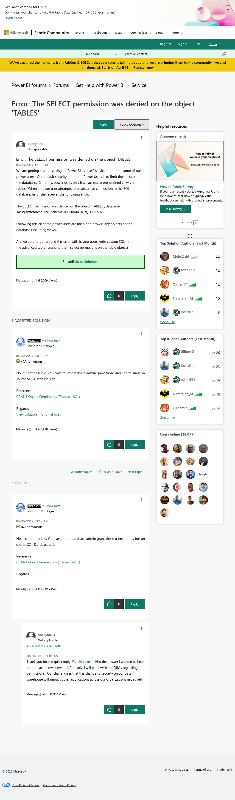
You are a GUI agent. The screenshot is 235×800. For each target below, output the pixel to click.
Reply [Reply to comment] (134, 445)
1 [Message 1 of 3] (30, 280)
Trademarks (225, 769)
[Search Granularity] (101, 54)
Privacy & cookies (176, 769)
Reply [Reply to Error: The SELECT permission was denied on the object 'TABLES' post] (134, 296)
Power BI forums (28, 85)
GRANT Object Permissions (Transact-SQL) (48, 396)
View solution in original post (38, 414)
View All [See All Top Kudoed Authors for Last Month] (167, 417)
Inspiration (100, 32)
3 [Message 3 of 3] (40, 694)
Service (138, 85)
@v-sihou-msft (82, 661)
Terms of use (202, 769)
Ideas (118, 32)
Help (197, 44)
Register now (143, 67)
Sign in (182, 44)
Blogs (159, 32)
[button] (103, 124)
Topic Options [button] (130, 124)
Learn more (13, 17)
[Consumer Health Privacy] (59, 785)
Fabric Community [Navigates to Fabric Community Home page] (51, 32)
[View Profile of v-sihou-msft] (51, 340)
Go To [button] (213, 44)
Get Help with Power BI (100, 85)
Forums (79, 32)
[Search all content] (175, 54)
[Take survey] (175, 209)
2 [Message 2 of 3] (30, 429)
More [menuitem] (175, 32)
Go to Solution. (86, 261)
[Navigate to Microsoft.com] (16, 32)
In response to (43, 646)
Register (165, 44)
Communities (139, 32)
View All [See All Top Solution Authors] (167, 322)
